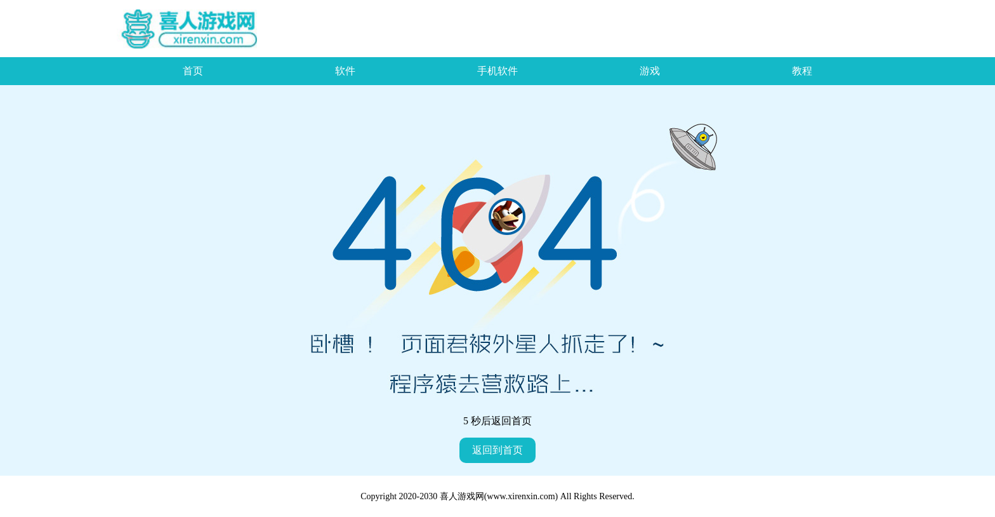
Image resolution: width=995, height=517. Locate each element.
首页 (193, 70)
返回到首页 (497, 450)
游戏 (650, 70)
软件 (345, 70)
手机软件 (497, 70)
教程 (802, 70)
